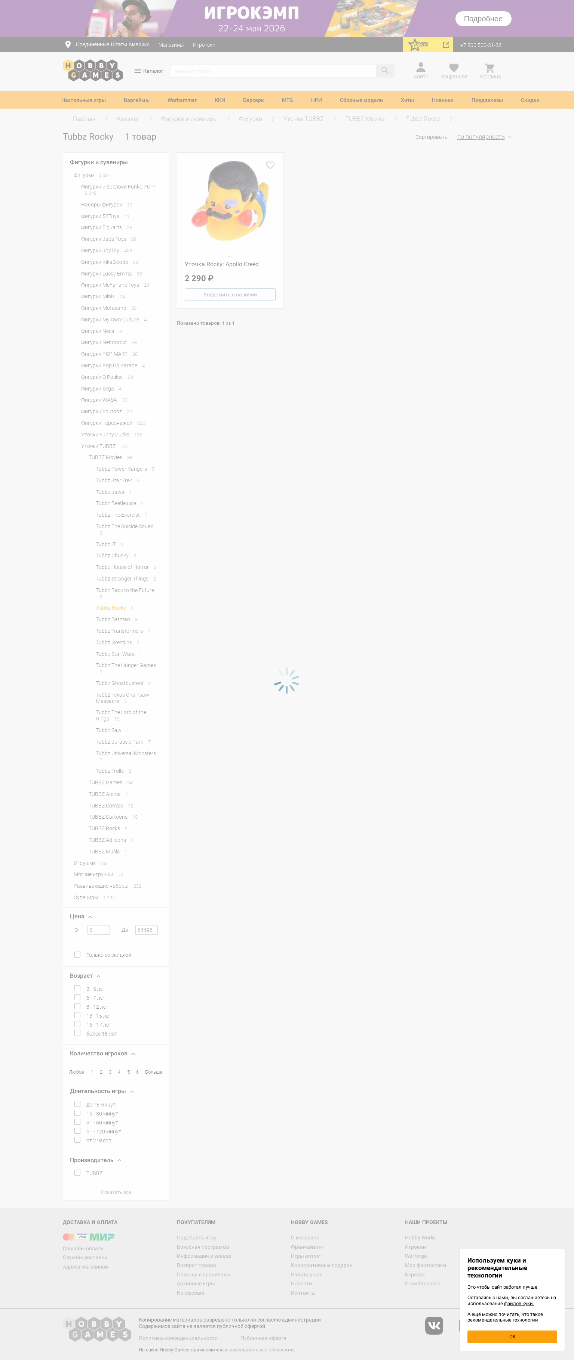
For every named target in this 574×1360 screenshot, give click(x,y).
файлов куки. (519, 1303)
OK (512, 1336)
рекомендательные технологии (502, 1320)
